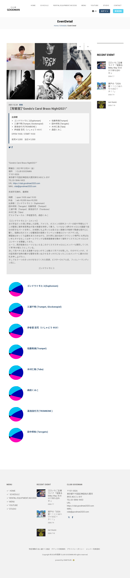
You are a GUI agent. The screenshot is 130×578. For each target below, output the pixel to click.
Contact (118, 5)
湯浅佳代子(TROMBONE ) (40, 411)
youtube (94, 5)
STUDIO (106, 5)
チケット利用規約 (58, 549)
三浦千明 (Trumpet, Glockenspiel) (44, 306)
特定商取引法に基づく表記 (39, 549)
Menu (83, 5)
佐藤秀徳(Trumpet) (37, 348)
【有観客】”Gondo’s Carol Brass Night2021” (38, 108)
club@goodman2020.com (25, 186)
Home (33, 5)
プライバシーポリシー (75, 549)
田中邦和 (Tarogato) (37, 432)
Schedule (63, 26)
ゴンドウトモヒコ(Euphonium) (42, 286)
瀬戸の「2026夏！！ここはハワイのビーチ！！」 (115, 87)
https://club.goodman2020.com (26, 183)
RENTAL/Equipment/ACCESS (65, 5)
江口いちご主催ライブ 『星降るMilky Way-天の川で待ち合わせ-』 (115, 68)
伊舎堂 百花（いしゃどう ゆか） (43, 327)
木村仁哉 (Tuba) (35, 369)
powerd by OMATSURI (65, 560)
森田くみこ (33, 390)
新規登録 (118, 11)
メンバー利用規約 (93, 549)
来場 (21, 105)
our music (112, 102)
